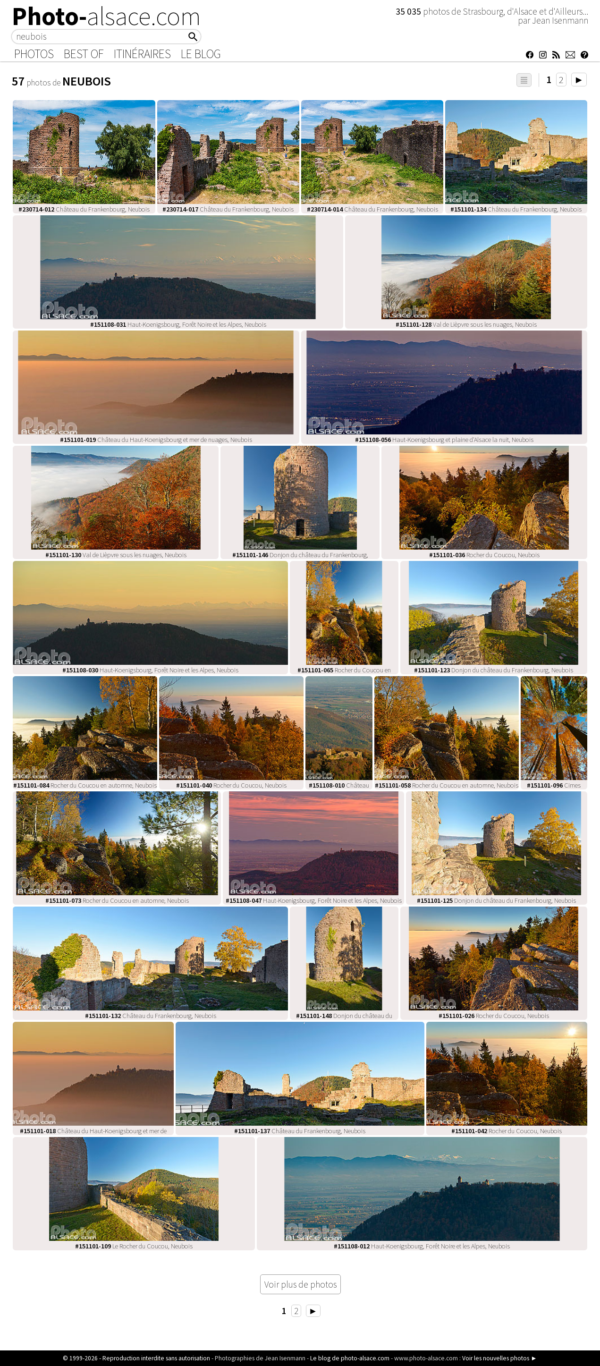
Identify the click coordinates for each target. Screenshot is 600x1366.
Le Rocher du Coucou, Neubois (134, 1246)
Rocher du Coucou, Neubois (484, 555)
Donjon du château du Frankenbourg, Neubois (493, 670)
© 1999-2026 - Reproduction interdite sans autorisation (136, 1358)
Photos (34, 53)
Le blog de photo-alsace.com (349, 1358)
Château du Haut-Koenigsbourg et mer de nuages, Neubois (156, 439)
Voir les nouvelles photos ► (499, 1358)
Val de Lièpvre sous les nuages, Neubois (466, 324)
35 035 (409, 11)
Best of (84, 53)
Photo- (106, 16)
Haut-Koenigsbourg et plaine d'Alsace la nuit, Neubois (444, 439)
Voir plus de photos (300, 1284)
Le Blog (201, 53)
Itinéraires (142, 53)
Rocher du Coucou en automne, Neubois (85, 785)
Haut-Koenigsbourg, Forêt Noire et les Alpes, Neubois (178, 324)
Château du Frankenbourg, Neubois (84, 209)
